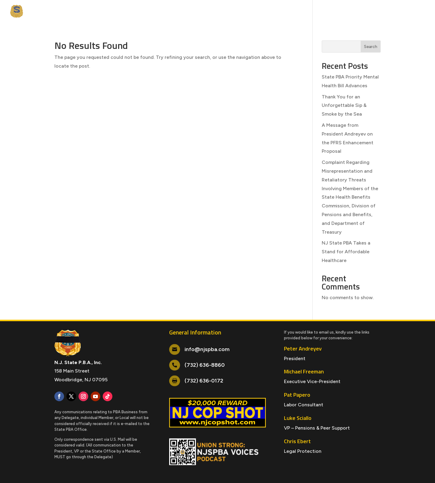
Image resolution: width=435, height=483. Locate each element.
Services (140, 11)
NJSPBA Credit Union (289, 11)
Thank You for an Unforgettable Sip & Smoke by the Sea (344, 105)
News (63, 11)
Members (108, 11)
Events (84, 11)
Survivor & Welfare (240, 11)
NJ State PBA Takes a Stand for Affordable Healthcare (346, 251)
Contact (405, 11)
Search (370, 46)
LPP (208, 11)
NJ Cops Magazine (180, 11)
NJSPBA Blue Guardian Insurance (350, 11)
